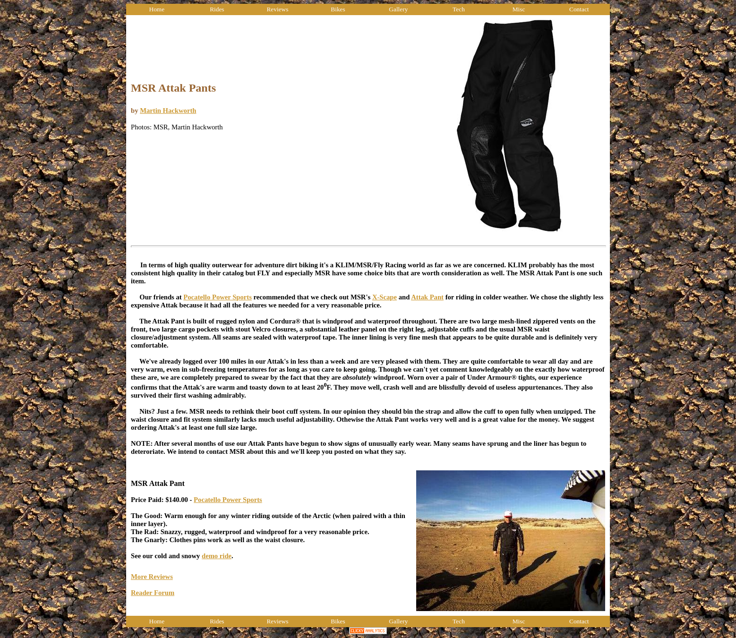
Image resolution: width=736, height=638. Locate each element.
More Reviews (152, 576)
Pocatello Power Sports (217, 297)
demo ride (216, 556)
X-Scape (384, 297)
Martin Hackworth (168, 110)
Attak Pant (427, 297)
